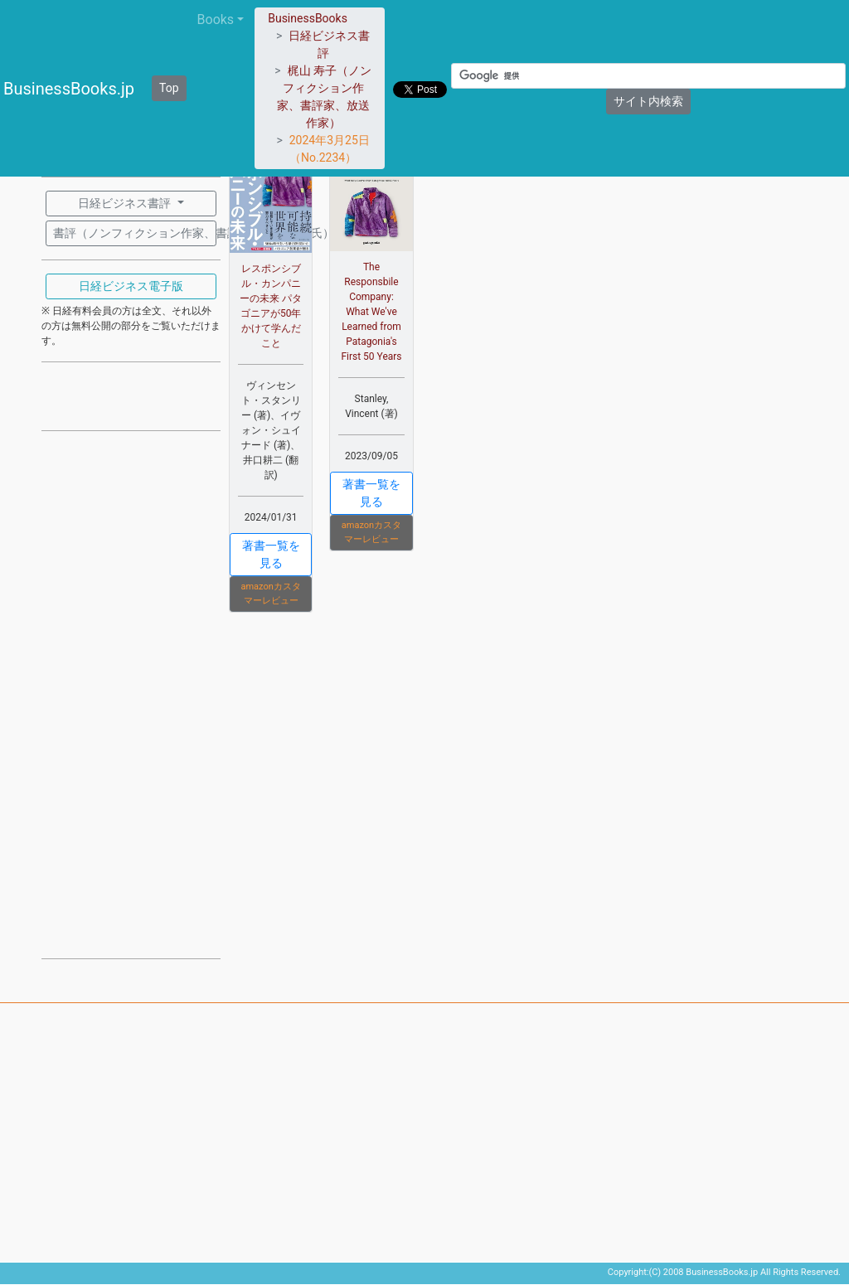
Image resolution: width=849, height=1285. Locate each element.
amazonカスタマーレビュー (270, 593)
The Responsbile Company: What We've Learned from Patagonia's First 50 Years (371, 311)
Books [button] (216, 19)
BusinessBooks (307, 18)
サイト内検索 (648, 101)
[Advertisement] (131, 693)
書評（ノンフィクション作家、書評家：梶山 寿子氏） (134, 233)
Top (169, 88)
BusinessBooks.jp (68, 89)
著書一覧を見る (271, 554)
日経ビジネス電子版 (131, 286)
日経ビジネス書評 (125, 203)
